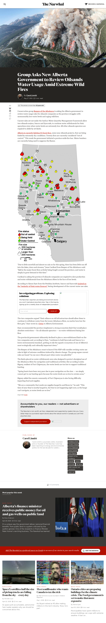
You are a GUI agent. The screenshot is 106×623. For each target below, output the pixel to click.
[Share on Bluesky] (10, 108)
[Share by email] (10, 116)
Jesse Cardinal (72, 450)
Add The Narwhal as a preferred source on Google (24, 551)
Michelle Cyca (8, 599)
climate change (73, 444)
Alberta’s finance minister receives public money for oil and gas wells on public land (24, 510)
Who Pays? (7, 503)
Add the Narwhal (91, 551)
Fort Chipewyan (73, 447)
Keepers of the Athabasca (44, 111)
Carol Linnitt (31, 95)
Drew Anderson (9, 518)
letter (41, 324)
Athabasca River (73, 441)
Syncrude (71, 464)
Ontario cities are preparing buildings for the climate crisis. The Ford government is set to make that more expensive (87, 595)
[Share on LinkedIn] (10, 111)
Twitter (25, 395)
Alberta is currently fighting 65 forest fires (34, 133)
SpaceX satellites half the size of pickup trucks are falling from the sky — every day (18, 592)
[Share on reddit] (10, 113)
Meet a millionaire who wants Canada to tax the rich (52, 591)
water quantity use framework (74, 468)
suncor (78, 461)
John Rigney (72, 453)
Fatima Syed (76, 604)
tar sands (79, 464)
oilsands (70, 461)
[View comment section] (10, 118)
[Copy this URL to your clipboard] (10, 105)
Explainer (7, 586)
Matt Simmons (43, 596)
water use (71, 472)
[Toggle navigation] (4, 4)
